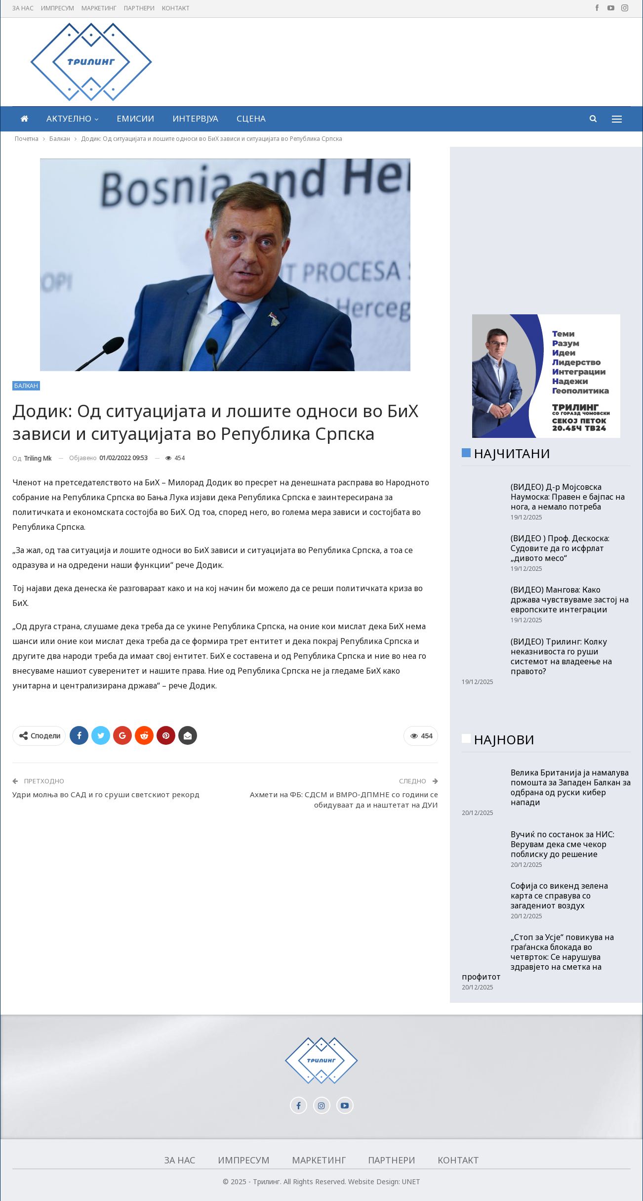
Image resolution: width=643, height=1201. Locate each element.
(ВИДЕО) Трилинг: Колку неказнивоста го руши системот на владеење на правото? (561, 656)
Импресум (57, 8)
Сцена (251, 118)
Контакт (176, 8)
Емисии (135, 118)
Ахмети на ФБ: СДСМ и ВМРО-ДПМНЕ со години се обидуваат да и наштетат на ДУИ (344, 799)
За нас (23, 8)
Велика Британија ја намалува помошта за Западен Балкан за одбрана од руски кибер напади (571, 787)
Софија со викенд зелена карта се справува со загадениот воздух (559, 895)
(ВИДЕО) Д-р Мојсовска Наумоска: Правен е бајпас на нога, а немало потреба (568, 496)
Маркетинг (99, 8)
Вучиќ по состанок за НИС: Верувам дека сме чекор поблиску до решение (562, 844)
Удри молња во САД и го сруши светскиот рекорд (106, 794)
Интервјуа (195, 118)
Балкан (26, 386)
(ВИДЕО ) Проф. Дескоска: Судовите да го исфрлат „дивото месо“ (560, 548)
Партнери (139, 8)
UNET (411, 1181)
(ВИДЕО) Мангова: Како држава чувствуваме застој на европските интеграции (570, 599)
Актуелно (68, 118)
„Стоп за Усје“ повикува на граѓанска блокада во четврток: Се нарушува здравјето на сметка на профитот (538, 957)
